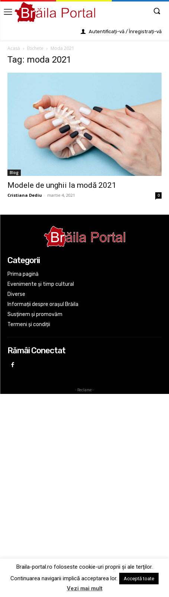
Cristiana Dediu (24, 195)
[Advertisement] (84, 480)
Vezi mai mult (85, 588)
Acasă (13, 48)
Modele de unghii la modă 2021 (61, 185)
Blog (14, 172)
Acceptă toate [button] (139, 578)
